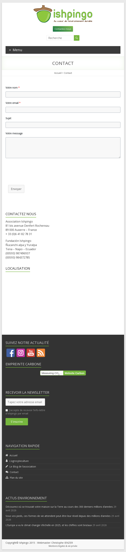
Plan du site (16, 477)
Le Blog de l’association (22, 466)
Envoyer (16, 189)
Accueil (58, 72)
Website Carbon (74, 373)
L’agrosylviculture (19, 461)
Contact (14, 472)
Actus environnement (26, 498)
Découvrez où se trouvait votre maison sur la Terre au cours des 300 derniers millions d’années (59, 506)
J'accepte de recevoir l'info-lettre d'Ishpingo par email (25, 411)
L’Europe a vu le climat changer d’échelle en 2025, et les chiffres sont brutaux (49, 525)
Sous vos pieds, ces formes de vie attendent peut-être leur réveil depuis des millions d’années (58, 516)
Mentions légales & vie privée (63, 546)
